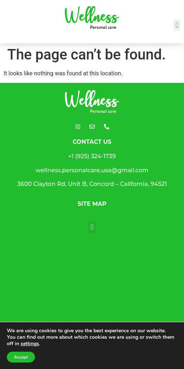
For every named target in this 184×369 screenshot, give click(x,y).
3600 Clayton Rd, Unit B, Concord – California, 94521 (92, 184)
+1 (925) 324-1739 (92, 156)
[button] (177, 25)
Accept (21, 357)
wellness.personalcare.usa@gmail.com (92, 170)
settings (30, 344)
